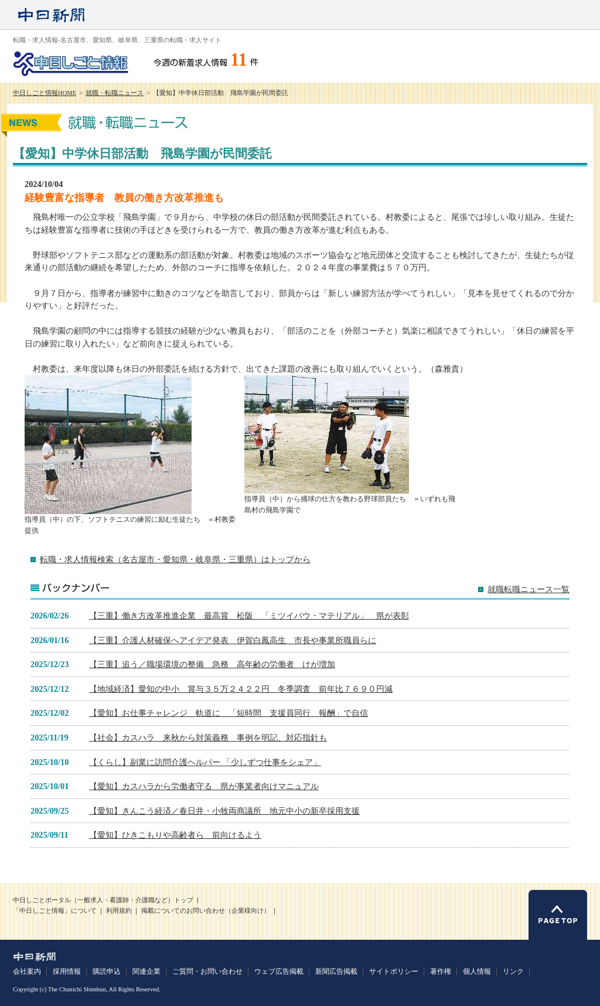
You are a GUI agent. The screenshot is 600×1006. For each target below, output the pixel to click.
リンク (513, 971)
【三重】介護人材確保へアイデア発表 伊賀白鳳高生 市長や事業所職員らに (232, 640)
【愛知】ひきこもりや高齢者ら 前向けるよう (175, 835)
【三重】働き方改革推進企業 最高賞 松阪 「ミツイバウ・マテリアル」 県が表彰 (249, 615)
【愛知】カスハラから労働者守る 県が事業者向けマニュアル (204, 786)
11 (238, 60)
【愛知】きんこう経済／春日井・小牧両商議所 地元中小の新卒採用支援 (224, 810)
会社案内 (27, 971)
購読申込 (107, 971)
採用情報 (67, 971)
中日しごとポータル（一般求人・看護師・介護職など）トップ (103, 900)
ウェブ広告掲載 (279, 971)
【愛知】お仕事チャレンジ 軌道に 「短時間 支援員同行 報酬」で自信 (228, 713)
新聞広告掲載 (336, 971)
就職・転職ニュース (115, 93)
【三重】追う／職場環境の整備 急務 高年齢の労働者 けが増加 (212, 664)
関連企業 (146, 971)
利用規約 (119, 911)
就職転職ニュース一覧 (529, 589)
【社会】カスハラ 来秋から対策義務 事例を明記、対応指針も (208, 737)
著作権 (440, 971)
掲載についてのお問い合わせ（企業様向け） (205, 911)
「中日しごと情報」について (55, 911)
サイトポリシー (393, 971)
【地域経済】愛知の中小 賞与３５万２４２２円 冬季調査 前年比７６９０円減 (241, 689)
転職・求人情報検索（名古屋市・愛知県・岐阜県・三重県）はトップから (175, 559)
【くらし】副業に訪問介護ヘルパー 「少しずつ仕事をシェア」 (205, 762)
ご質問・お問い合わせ (207, 971)
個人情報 (477, 971)
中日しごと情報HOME (44, 93)
